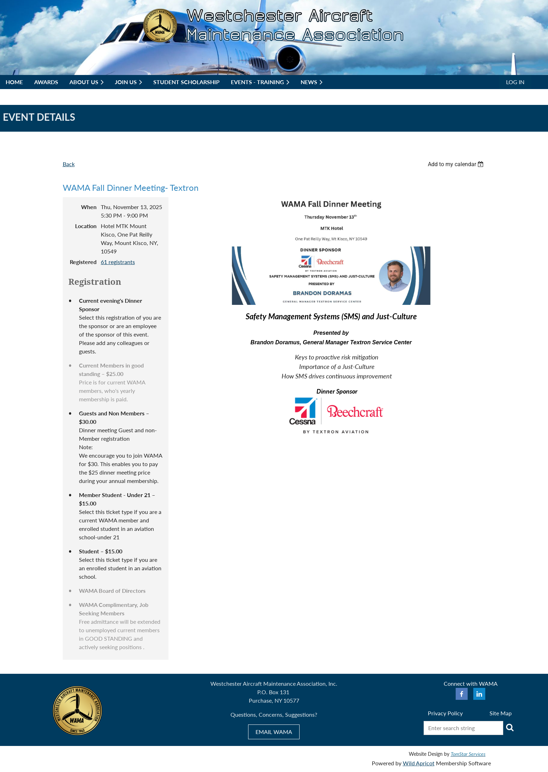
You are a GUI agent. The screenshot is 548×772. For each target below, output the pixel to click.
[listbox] (457, 164)
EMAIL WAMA (273, 731)
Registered (83, 261)
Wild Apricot (419, 763)
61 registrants (118, 261)
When (89, 206)
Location (86, 225)
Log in (515, 82)
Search (510, 727)
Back (69, 164)
